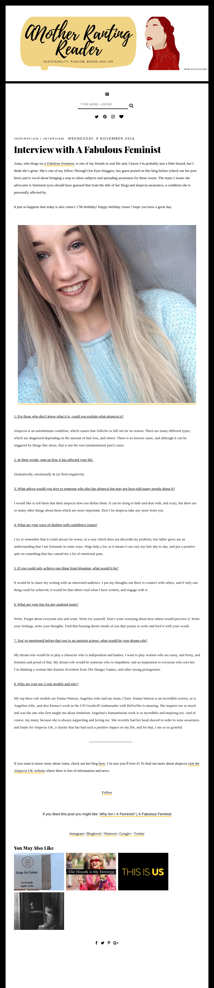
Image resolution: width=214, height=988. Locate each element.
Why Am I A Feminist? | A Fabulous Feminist (135, 814)
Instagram (76, 833)
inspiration (26, 138)
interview (53, 138)
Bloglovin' (93, 833)
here (102, 763)
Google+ (125, 833)
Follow (107, 792)
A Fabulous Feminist (59, 163)
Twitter (139, 833)
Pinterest (110, 833)
